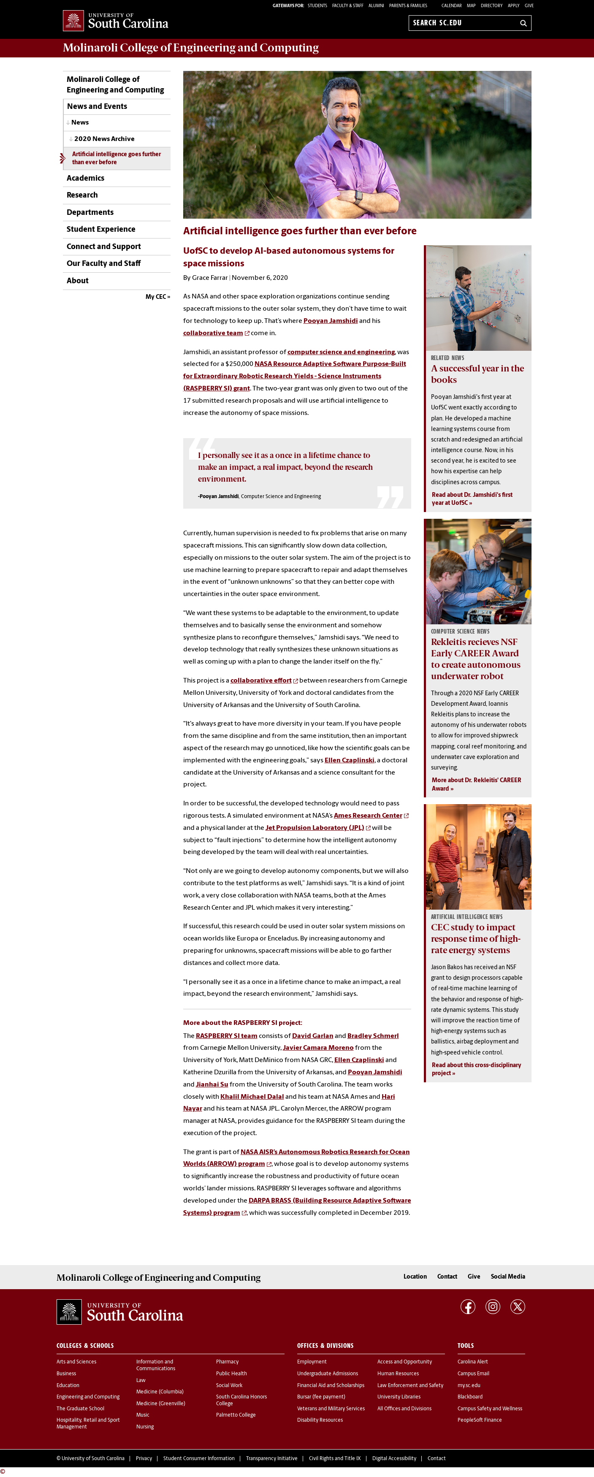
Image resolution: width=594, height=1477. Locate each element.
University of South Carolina (93, 1458)
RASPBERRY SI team (227, 1036)
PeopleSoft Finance (480, 1420)
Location (415, 1277)
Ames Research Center (368, 816)
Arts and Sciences (76, 1362)
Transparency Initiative (272, 1458)
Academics (85, 179)
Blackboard (470, 1397)
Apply (514, 6)
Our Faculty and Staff (104, 264)
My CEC (156, 297)
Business (66, 1374)
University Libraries (398, 1397)
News (80, 122)
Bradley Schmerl (373, 1036)
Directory (492, 6)
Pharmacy (227, 1362)
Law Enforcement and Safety (410, 1385)
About (78, 281)
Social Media (508, 1277)
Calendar (452, 6)
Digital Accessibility (394, 1458)
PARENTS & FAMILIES (408, 6)
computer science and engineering (341, 352)
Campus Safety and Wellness (490, 1409)
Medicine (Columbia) (160, 1392)
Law (141, 1380)
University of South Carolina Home (115, 21)
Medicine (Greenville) (160, 1404)
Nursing (145, 1427)
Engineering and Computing (88, 1397)
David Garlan (313, 1036)
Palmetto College (236, 1415)
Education (68, 1385)
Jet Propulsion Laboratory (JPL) (315, 828)
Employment (312, 1362)
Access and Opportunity (404, 1362)
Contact (447, 1277)
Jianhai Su (212, 1084)
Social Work (229, 1385)
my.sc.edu (469, 1385)
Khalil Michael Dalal (252, 1097)
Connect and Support (104, 247)
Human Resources (398, 1374)
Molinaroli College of (191, 47)
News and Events (97, 107)
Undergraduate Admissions (327, 1374)
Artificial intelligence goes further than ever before (116, 158)
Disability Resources (320, 1420)
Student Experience (101, 230)
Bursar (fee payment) (321, 1397)
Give (529, 6)
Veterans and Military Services (331, 1409)
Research (82, 196)
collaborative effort (261, 681)
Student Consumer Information (199, 1458)
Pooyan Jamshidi (331, 321)
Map (471, 6)
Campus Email (473, 1374)
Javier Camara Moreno (318, 1048)
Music (142, 1415)
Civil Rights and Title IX (335, 1458)
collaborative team (213, 333)
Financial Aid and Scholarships (330, 1385)
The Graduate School (80, 1409)
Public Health (231, 1374)
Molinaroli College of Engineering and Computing (115, 85)
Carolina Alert (473, 1362)
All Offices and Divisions (404, 1409)
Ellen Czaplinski (349, 760)
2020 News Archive (104, 139)
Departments (90, 213)
